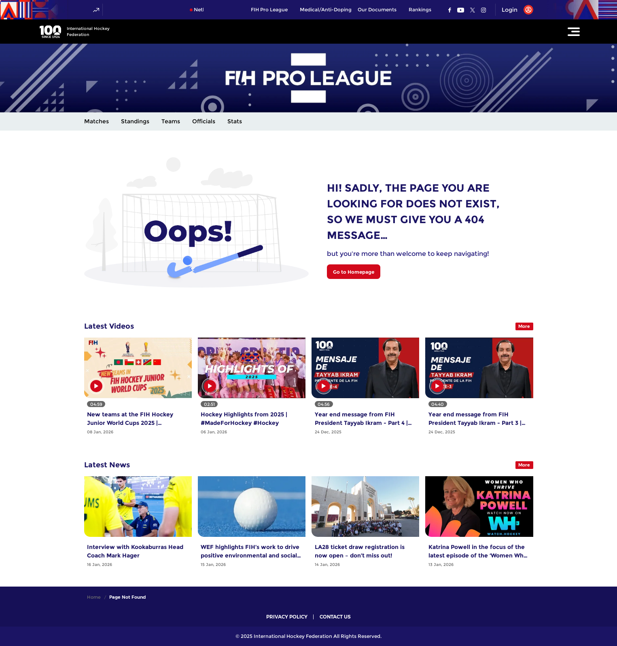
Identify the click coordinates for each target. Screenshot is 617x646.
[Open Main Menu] (574, 31)
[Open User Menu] (514, 10)
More (524, 326)
